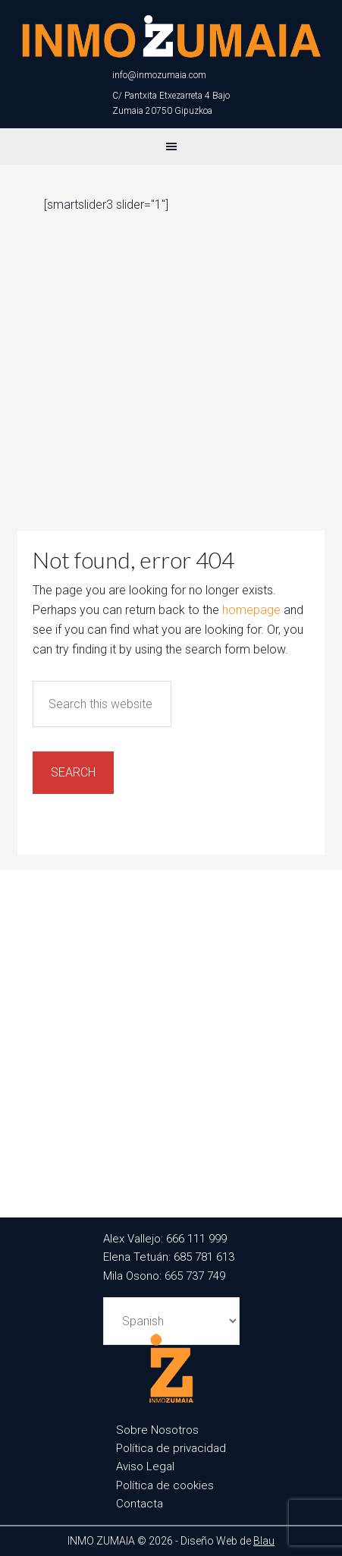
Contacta (139, 1503)
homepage (251, 610)
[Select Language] (171, 1321)
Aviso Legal (145, 1466)
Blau (264, 1541)
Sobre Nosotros (157, 1430)
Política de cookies (165, 1485)
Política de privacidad (171, 1448)
